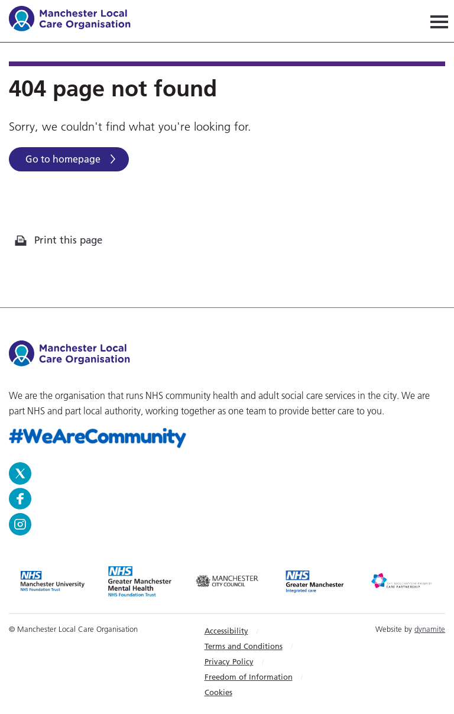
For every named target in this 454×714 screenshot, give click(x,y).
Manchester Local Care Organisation (75, 20)
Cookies (218, 692)
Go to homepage (62, 159)
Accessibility (226, 630)
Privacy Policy (229, 661)
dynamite (429, 629)
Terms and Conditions (244, 646)
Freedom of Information (249, 676)
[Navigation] (439, 21)
